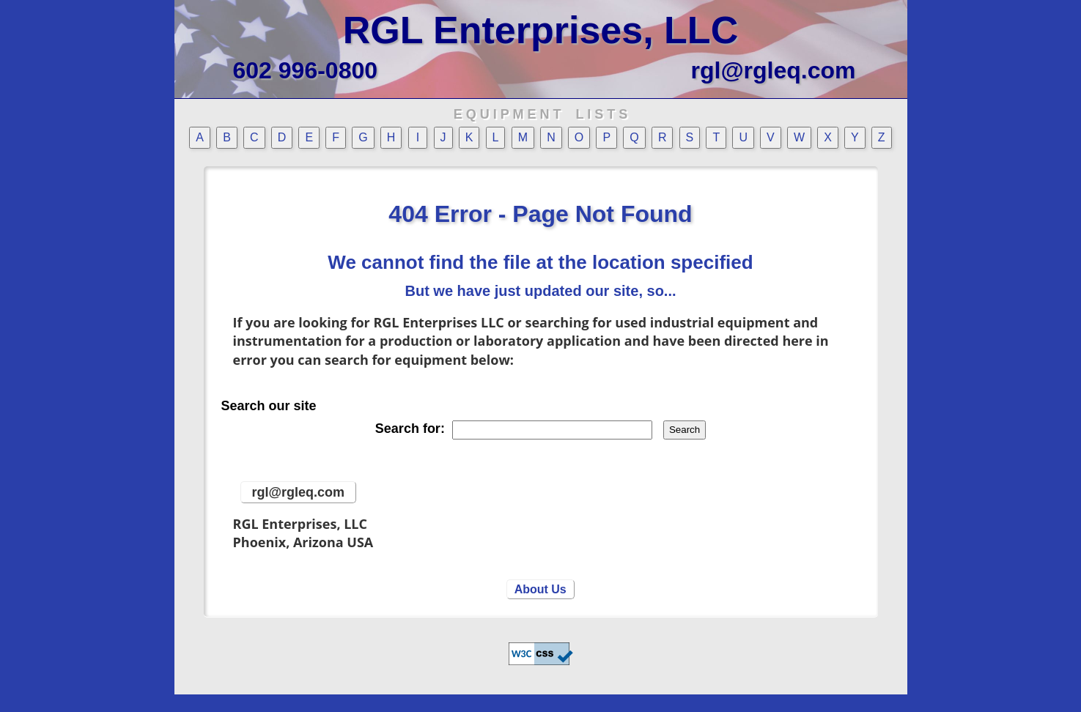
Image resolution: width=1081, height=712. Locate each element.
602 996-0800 (305, 70)
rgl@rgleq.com (772, 70)
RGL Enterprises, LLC (540, 30)
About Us (540, 589)
